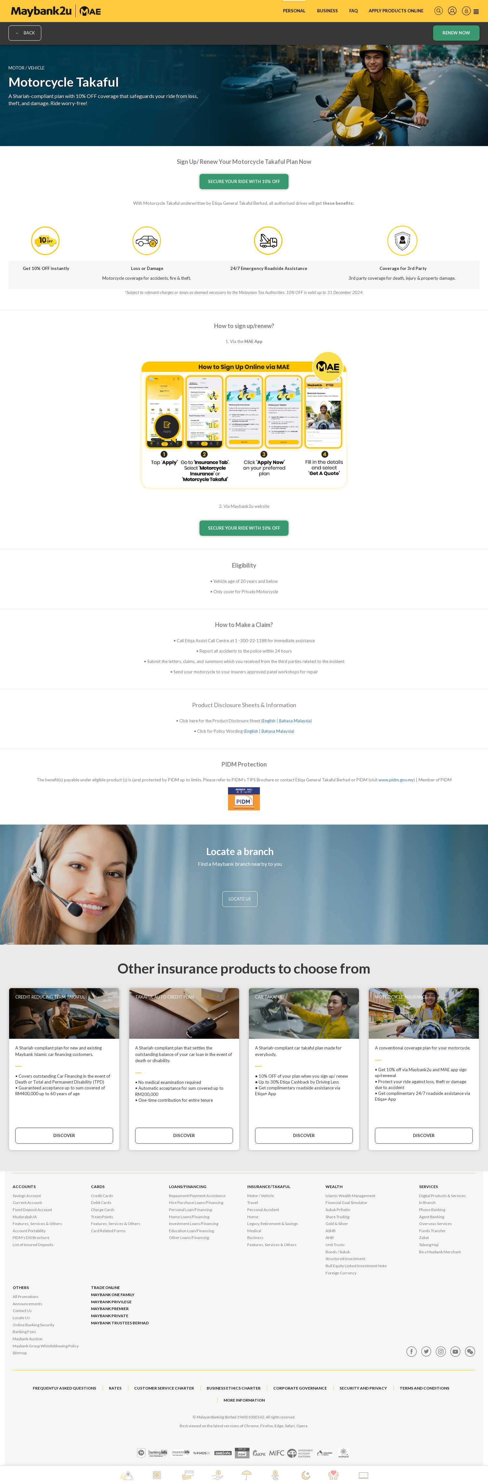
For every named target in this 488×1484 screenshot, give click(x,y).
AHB (330, 1237)
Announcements (27, 1303)
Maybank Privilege (111, 1301)
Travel (252, 1202)
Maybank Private (109, 1315)
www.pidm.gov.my (396, 779)
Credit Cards (102, 1195)
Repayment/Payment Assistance (197, 1195)
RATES (115, 1388)
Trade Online (105, 1287)
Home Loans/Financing (189, 1216)
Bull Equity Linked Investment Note (356, 1265)
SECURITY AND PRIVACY (363, 1388)
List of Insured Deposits (33, 1244)
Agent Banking (431, 1216)
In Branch (427, 1202)
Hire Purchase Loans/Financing (196, 1202)
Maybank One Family (113, 1294)
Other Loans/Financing (189, 1237)
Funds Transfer (432, 1230)
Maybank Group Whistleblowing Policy (46, 1345)
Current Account (27, 1202)
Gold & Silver (337, 1223)
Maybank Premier (110, 1308)
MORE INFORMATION (244, 1400)
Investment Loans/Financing (193, 1223)
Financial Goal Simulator (346, 1202)
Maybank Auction (28, 1338)
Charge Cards (103, 1209)
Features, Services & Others (37, 1223)
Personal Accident (263, 1209)
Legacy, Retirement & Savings (272, 1223)
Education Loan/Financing (191, 1230)
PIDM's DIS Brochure (31, 1237)
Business (327, 10)
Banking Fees (24, 1331)
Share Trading (337, 1216)
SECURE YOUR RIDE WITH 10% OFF (244, 181)
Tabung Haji (429, 1244)
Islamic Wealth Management (350, 1195)
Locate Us (21, 1317)
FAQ (353, 10)
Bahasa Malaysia (295, 720)
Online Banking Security (33, 1324)
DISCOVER (64, 1135)
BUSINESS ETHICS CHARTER (234, 1388)
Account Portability (29, 1230)
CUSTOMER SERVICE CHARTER (164, 1388)
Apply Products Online (396, 10)
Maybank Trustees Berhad (120, 1322)
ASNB (331, 1230)
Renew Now (456, 32)
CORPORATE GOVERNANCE (300, 1388)
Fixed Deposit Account (32, 1209)
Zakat (424, 1237)
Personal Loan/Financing (190, 1209)
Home (252, 1216)
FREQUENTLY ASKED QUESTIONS (64, 1388)
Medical (254, 1230)
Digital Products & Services (442, 1195)
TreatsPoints (102, 1216)
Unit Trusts (335, 1244)
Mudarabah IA (25, 1216)
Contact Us (22, 1310)
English (269, 720)
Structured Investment (345, 1258)
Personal (294, 10)
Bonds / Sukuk (338, 1251)
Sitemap (20, 1352)
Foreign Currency (341, 1272)
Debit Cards (101, 1202)
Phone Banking (432, 1209)
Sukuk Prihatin (338, 1209)
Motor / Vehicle (260, 1195)
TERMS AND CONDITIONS (424, 1388)
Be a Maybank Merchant (440, 1251)
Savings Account (27, 1195)
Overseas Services (435, 1223)
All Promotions (26, 1296)
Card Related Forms (108, 1230)
